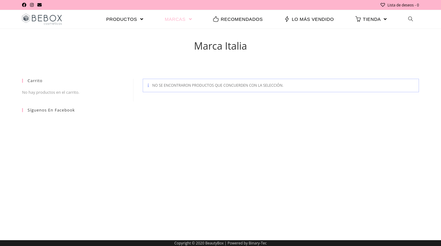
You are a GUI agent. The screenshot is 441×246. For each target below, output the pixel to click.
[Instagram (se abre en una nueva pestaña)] (32, 5)
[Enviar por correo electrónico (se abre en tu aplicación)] (39, 5)
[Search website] (411, 19)
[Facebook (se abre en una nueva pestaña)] (25, 5)
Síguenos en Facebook (51, 110)
